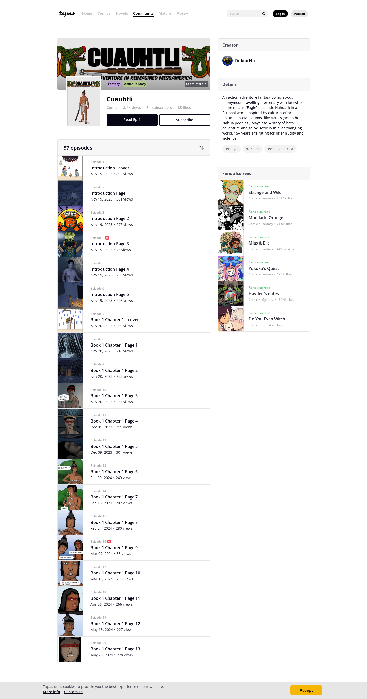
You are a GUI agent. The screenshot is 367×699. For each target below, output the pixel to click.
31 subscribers (161, 113)
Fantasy (115, 89)
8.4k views (134, 113)
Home (87, 13)
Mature (165, 13)
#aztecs (254, 148)
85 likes (186, 113)
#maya (233, 148)
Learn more (198, 89)
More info (51, 691)
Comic (113, 113)
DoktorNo (247, 60)
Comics (104, 13)
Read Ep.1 (134, 125)
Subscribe (186, 125)
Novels (122, 13)
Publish (299, 14)
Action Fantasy (137, 89)
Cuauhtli (121, 104)
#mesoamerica (282, 148)
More (182, 13)
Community (143, 13)
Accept (306, 690)
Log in (280, 14)
